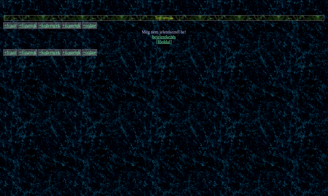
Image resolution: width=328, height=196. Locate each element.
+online (89, 25)
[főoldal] (164, 41)
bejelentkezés (164, 37)
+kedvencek (49, 25)
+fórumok (28, 25)
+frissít (10, 25)
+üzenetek (71, 25)
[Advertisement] (164, 7)
